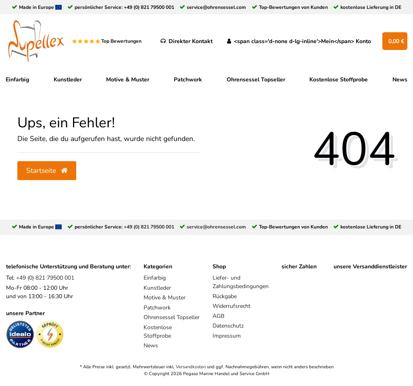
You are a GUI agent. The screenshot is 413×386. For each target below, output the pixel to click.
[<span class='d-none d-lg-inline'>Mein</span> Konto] (299, 41)
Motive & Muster (127, 79)
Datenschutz (228, 326)
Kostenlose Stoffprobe (338, 79)
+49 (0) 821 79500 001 (149, 7)
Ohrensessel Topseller (256, 79)
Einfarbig (17, 79)
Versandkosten (191, 367)
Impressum (227, 336)
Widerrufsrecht (231, 306)
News (399, 79)
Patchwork (188, 79)
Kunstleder (68, 79)
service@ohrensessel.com (216, 7)
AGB (218, 316)
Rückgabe (225, 296)
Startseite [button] (46, 170)
